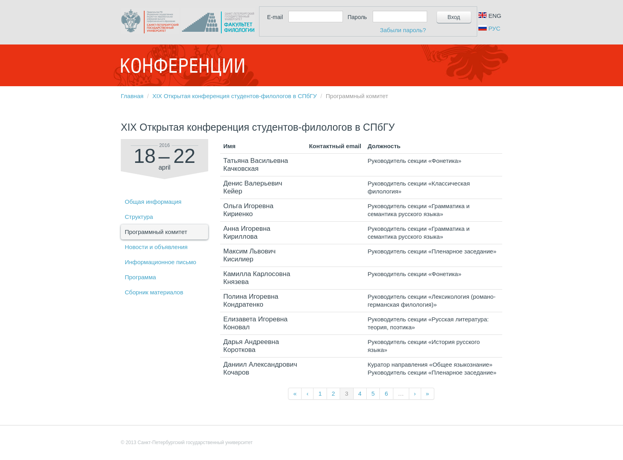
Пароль (357, 17)
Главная (132, 96)
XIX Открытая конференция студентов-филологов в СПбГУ (235, 96)
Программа (140, 277)
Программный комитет (156, 231)
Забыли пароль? (403, 30)
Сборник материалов (154, 292)
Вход (453, 17)
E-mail (275, 17)
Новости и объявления (156, 247)
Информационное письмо (160, 262)
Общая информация (153, 201)
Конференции (182, 65)
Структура (139, 216)
